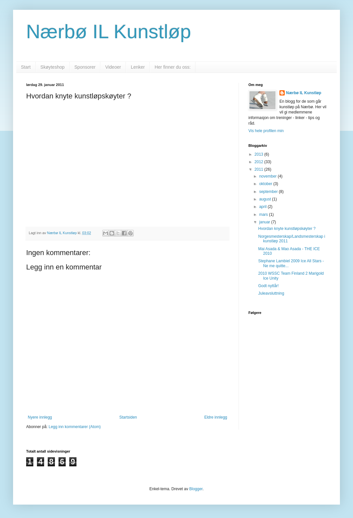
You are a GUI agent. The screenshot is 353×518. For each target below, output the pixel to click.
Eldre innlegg (215, 417)
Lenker (138, 67)
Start (26, 67)
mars (264, 214)
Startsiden (128, 417)
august (265, 199)
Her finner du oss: (173, 67)
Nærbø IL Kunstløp (108, 32)
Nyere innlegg (40, 417)
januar (265, 222)
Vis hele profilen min (266, 131)
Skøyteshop (53, 67)
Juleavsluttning (271, 293)
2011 (259, 169)
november (268, 176)
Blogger (196, 489)
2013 (259, 154)
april (263, 206)
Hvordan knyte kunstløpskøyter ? (286, 228)
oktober (266, 183)
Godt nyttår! (268, 286)
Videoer (113, 67)
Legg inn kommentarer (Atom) (75, 426)
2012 (259, 162)
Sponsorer (85, 67)
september (269, 191)
